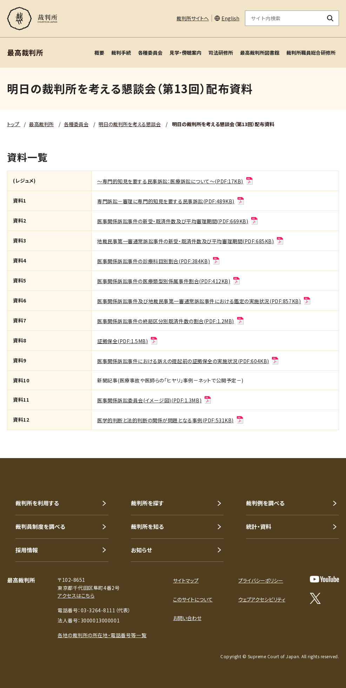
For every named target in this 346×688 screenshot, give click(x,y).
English (230, 18)
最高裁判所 (41, 124)
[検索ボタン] (330, 18)
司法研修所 (220, 52)
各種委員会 (150, 52)
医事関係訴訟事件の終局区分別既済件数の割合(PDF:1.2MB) (171, 321)
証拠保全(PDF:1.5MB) (127, 341)
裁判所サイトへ (193, 18)
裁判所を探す (147, 503)
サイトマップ (186, 580)
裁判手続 (121, 52)
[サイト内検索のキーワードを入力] (283, 18)
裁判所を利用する (37, 503)
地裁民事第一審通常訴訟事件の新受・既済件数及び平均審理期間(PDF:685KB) (190, 241)
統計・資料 (258, 526)
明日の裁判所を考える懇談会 (130, 124)
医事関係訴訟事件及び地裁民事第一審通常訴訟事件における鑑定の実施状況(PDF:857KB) (204, 301)
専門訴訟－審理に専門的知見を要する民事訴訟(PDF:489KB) (171, 201)
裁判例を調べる (265, 503)
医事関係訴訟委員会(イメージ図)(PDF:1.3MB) (154, 400)
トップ (13, 124)
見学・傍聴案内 (185, 52)
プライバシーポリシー (260, 580)
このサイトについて (193, 599)
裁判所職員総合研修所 (310, 52)
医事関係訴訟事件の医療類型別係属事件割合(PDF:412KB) (169, 281)
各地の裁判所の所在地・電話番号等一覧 (102, 635)
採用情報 (26, 550)
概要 (99, 52)
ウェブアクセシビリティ (261, 599)
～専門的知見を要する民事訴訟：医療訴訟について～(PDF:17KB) (175, 181)
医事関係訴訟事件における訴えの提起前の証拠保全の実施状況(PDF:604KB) (188, 361)
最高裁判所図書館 (259, 52)
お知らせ (141, 550)
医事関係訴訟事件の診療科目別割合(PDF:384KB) (158, 261)
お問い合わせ (187, 617)
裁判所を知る (147, 526)
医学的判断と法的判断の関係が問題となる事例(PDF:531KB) (170, 420)
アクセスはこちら (76, 595)
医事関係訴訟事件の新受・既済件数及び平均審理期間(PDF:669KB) (178, 221)
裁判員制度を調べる (40, 526)
